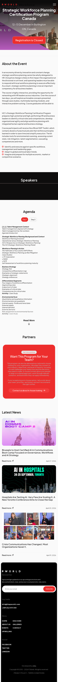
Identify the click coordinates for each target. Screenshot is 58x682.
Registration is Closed (29, 40)
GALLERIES (17, 624)
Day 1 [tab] (25, 219)
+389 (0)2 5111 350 (9, 608)
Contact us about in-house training (29, 390)
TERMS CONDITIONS (36, 673)
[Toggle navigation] (54, 4)
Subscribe (49, 589)
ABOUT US (6, 624)
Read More (29, 322)
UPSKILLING (7, 631)
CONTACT (17, 628)
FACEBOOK (6, 644)
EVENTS (5, 628)
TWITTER (5, 648)
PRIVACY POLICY (20, 673)
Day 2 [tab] (33, 219)
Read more (8, 461)
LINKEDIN (6, 652)
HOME (4, 621)
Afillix (34, 666)
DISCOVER (17, 621)
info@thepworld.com (11, 604)
